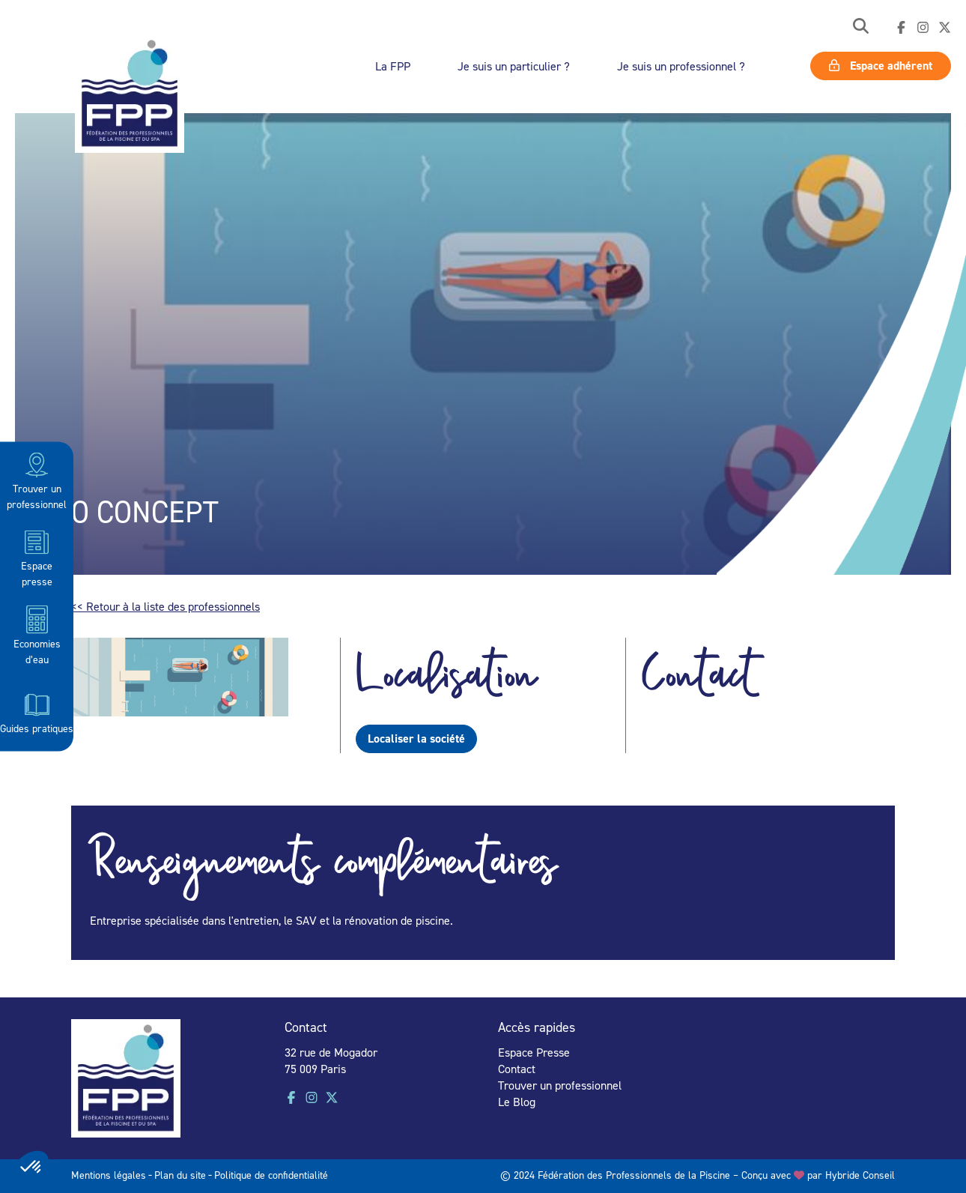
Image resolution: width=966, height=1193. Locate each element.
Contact (516, 1068)
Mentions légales (108, 1174)
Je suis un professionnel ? (681, 65)
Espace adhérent (880, 65)
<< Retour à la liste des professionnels (165, 606)
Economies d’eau (37, 634)
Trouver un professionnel (37, 480)
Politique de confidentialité (271, 1174)
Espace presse (36, 557)
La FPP (392, 65)
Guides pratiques (36, 711)
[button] (861, 27)
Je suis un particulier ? (514, 65)
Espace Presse (534, 1052)
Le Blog (516, 1101)
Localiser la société (416, 738)
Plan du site (180, 1174)
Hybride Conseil (860, 1174)
